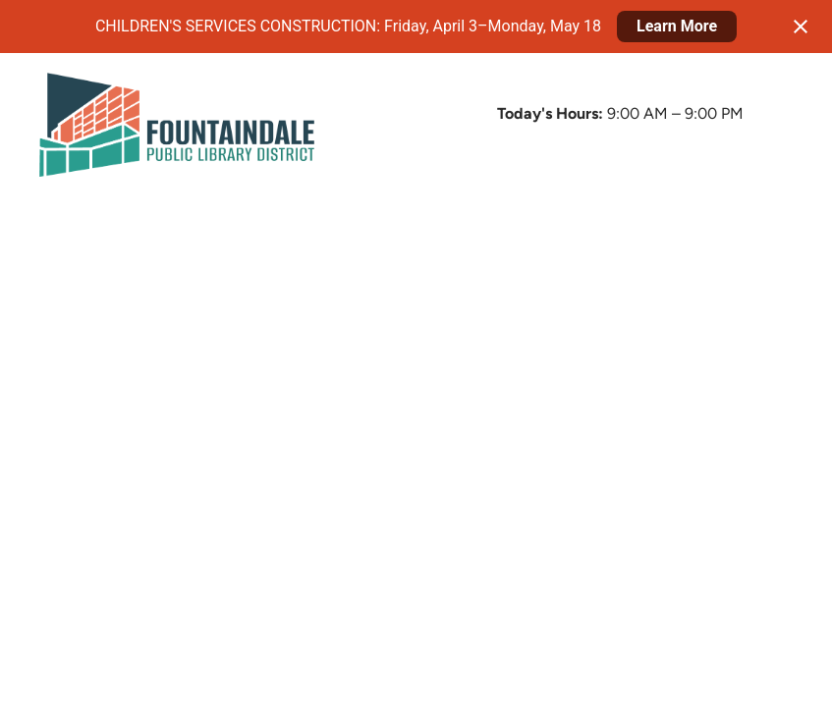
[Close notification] (800, 26)
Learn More (677, 26)
